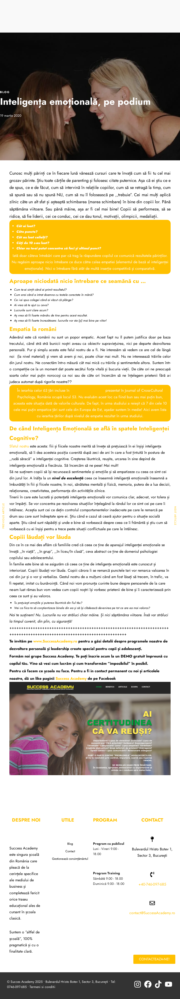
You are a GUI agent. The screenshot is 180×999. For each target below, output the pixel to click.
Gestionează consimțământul (70, 858)
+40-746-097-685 (152, 884)
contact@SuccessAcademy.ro (152, 913)
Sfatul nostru (19, 446)
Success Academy (71, 678)
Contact (70, 851)
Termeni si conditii (42, 986)
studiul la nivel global (87, 390)
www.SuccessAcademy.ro (54, 641)
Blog (70, 843)
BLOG (5, 92)
